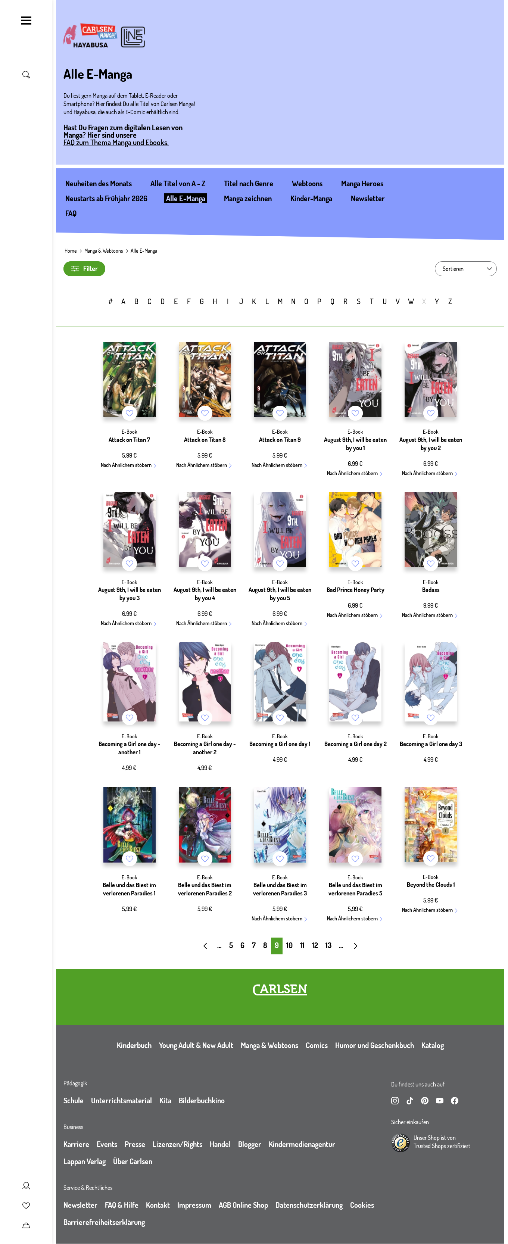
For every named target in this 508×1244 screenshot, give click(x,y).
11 (302, 945)
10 (289, 945)
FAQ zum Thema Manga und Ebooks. (116, 142)
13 (328, 945)
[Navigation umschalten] (26, 20)
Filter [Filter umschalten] (84, 268)
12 (315, 945)
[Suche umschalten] (26, 74)
